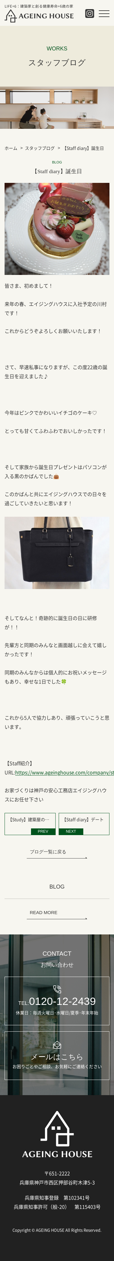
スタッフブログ (40, 148)
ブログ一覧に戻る (48, 851)
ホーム (11, 148)
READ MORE (43, 912)
